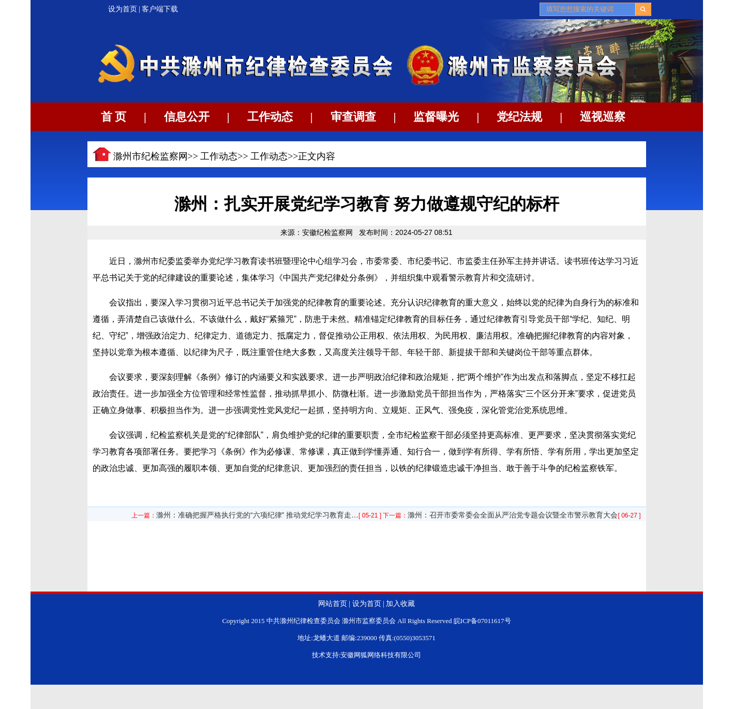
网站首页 (332, 604)
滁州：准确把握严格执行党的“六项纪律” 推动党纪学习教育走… (257, 515)
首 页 (114, 116)
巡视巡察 (602, 116)
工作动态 (270, 116)
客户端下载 (160, 9)
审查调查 (353, 116)
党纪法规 (519, 116)
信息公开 (187, 116)
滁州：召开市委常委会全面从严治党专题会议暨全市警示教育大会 (513, 515)
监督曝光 (436, 116)
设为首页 (122, 9)
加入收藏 (400, 604)
